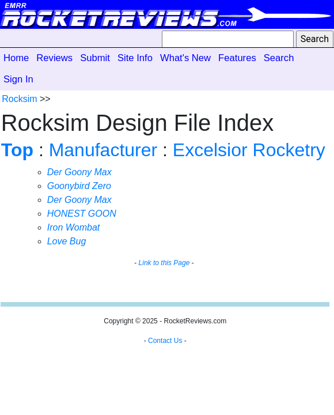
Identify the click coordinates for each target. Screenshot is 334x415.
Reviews (54, 57)
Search (279, 57)
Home (16, 57)
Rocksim (19, 99)
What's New (185, 57)
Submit (95, 57)
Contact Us (165, 341)
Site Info (135, 57)
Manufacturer (103, 149)
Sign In (18, 79)
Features (237, 57)
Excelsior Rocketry (249, 149)
